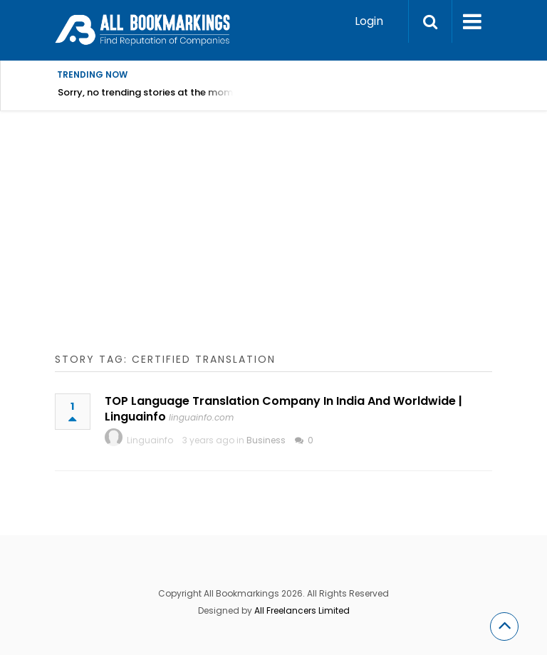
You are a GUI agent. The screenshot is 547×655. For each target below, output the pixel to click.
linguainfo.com (201, 417)
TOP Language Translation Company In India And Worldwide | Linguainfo (283, 409)
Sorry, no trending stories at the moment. (154, 92)
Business (266, 440)
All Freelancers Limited (302, 610)
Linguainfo (150, 440)
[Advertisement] (301, 246)
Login (369, 21)
